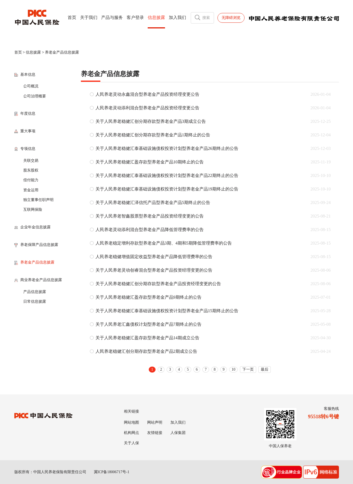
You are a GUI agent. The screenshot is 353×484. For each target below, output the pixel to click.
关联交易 (30, 161)
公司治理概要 (34, 96)
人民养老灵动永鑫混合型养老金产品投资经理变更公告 (147, 94)
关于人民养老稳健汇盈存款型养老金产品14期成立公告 (147, 337)
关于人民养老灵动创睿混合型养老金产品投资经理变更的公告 (153, 270)
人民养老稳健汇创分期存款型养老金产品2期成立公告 (146, 351)
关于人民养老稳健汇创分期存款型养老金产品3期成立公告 (150, 121)
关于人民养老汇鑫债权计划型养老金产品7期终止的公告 (148, 324)
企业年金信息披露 (35, 227)
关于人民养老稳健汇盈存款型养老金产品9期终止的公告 (148, 297)
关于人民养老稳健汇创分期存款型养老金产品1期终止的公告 (152, 135)
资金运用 (30, 190)
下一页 (248, 369)
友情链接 (154, 433)
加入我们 (177, 17)
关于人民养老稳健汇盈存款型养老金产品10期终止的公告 (149, 162)
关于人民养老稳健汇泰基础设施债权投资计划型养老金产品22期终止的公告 (166, 175)
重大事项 (27, 131)
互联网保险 (32, 210)
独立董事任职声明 (38, 200)
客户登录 (135, 17)
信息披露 (156, 17)
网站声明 (154, 422)
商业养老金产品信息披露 (41, 280)
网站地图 (131, 422)
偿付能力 (30, 180)
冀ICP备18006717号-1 (111, 472)
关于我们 (88, 17)
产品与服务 (112, 17)
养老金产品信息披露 (62, 52)
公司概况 (30, 86)
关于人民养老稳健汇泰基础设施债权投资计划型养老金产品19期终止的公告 (166, 189)
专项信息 (27, 149)
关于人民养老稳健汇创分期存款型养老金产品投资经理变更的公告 (158, 283)
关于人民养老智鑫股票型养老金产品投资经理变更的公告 (149, 216)
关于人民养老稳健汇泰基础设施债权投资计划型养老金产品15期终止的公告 (166, 310)
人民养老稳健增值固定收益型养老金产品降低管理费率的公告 (153, 256)
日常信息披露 (34, 301)
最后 (264, 369)
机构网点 (131, 433)
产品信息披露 (34, 292)
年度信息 (27, 113)
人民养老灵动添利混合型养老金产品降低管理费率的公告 (149, 229)
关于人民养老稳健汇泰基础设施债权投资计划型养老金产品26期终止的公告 (166, 148)
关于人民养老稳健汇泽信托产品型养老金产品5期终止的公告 (152, 202)
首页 (72, 17)
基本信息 (27, 75)
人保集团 (178, 433)
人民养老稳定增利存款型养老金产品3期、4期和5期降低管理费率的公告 (163, 243)
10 (233, 369)
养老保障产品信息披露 (39, 245)
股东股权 (30, 170)
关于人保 (131, 443)
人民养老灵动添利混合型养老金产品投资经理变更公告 (147, 108)
